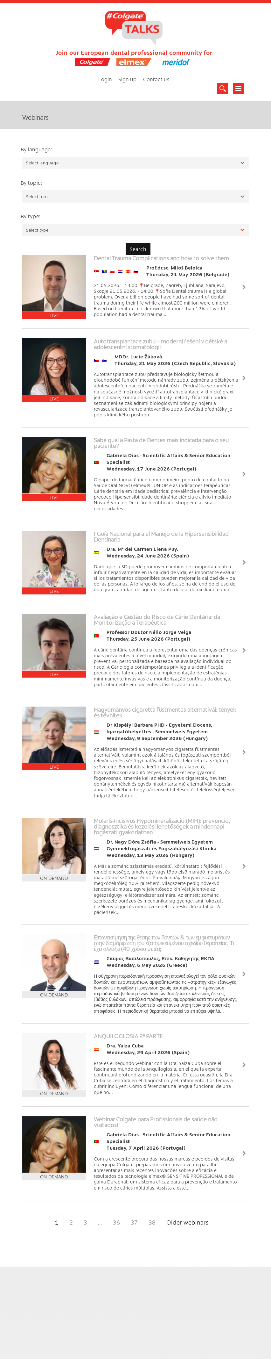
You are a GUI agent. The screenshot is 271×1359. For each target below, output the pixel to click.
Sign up (127, 79)
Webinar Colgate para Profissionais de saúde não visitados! (156, 1122)
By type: (30, 215)
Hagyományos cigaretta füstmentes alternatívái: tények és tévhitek (165, 712)
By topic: (31, 182)
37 (134, 1222)
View (244, 287)
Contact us (156, 79)
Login (105, 79)
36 (116, 1222)
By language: (36, 149)
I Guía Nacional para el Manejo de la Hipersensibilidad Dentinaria (161, 536)
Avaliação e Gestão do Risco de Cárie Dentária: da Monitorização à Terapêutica (157, 619)
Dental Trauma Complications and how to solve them (161, 258)
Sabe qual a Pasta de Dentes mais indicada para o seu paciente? (161, 442)
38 (152, 1222)
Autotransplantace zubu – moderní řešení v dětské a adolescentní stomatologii (160, 344)
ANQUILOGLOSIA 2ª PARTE (128, 1036)
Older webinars (187, 1222)
